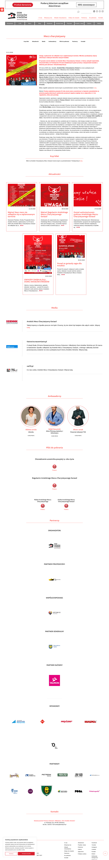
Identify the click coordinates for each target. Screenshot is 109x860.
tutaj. (95, 88)
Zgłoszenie (81, 851)
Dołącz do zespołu (74, 17)
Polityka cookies (82, 853)
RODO (93, 853)
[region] (20, 847)
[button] (2, 10)
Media (99, 23)
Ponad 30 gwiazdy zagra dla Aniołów (69, 264)
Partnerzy (84, 17)
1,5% (19, 23)
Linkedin (94, 849)
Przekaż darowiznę (22, 5)
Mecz (29, 23)
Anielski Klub (59, 23)
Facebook (94, 842)
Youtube (94, 844)
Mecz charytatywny (54, 36)
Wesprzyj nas (48, 17)
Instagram (94, 847)
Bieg (39, 23)
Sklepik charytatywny (60, 17)
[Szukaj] (78, 12)
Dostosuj (11, 853)
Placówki (69, 23)
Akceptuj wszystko (26, 853)
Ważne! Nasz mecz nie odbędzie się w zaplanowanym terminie (21, 214)
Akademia (49, 23)
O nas (40, 17)
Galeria (89, 23)
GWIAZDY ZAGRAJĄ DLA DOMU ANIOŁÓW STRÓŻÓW (36, 280)
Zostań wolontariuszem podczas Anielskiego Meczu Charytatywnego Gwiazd (86, 214)
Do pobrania (92, 17)
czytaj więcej (31, 435)
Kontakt (100, 17)
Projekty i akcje (79, 23)
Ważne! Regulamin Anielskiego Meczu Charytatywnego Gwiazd (54, 214)
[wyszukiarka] (86, 11)
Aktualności (10, 23)
